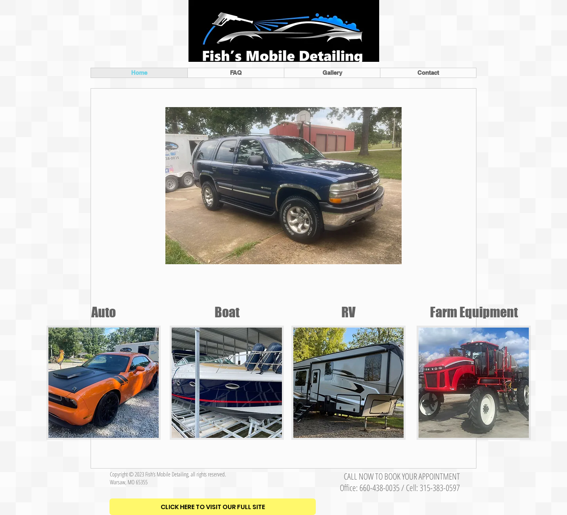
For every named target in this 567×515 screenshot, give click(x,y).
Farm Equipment (474, 312)
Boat (227, 312)
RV (348, 312)
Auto (103, 312)
